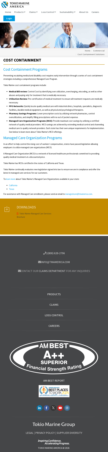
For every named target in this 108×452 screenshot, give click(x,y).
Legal (29, 433)
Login (9, 18)
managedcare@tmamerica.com (78, 194)
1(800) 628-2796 (55, 253)
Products (19, 12)
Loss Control (48, 12)
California (13, 185)
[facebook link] (46, 408)
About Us (83, 12)
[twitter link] (53, 408)
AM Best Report (54, 380)
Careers (95, 12)
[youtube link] (60, 408)
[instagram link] (67, 408)
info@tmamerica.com (55, 262)
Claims (33, 12)
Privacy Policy (45, 433)
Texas (11, 189)
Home (8, 12)
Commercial (99, 50)
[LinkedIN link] (39, 408)
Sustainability (67, 12)
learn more (10, 179)
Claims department (52, 271)
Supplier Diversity (69, 433)
